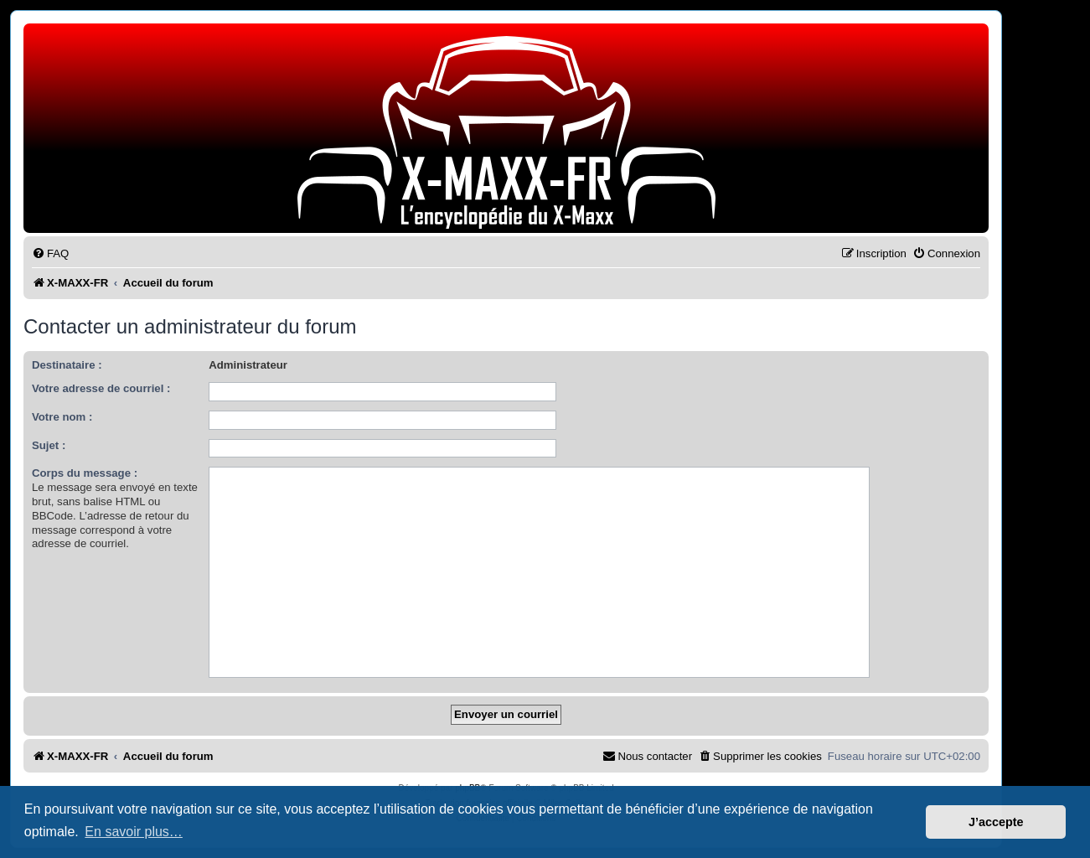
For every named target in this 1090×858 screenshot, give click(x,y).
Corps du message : (84, 473)
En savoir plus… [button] (134, 831)
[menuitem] (50, 253)
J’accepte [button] (996, 822)
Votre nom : (62, 417)
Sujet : (48, 445)
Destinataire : (67, 365)
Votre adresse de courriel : (101, 388)
